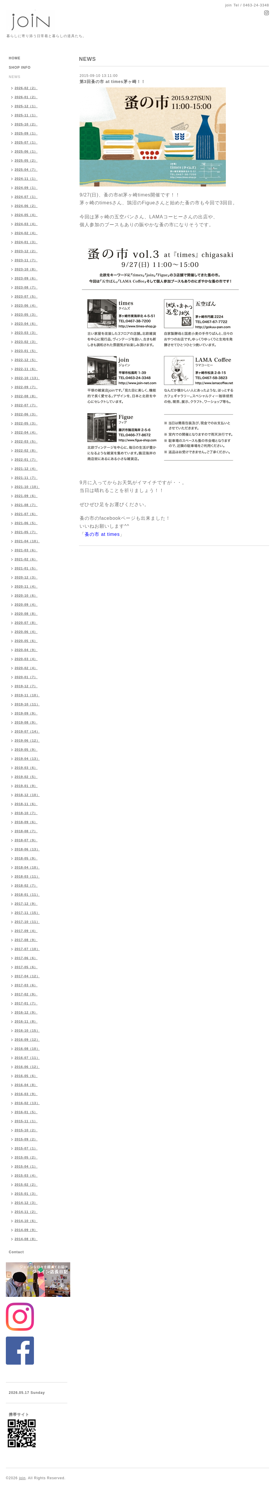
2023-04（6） (26, 323)
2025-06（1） (26, 151)
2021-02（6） (26, 559)
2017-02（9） (26, 994)
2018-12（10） (27, 795)
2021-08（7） (26, 505)
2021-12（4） (26, 468)
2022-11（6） (26, 369)
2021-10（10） (27, 486)
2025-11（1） (26, 115)
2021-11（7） (26, 477)
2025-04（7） (26, 169)
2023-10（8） (26, 269)
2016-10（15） (27, 1030)
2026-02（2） (26, 88)
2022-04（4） (26, 432)
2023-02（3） (26, 341)
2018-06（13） (27, 849)
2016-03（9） (26, 1094)
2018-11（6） (26, 804)
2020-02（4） (26, 668)
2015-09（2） (26, 1139)
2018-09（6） (26, 822)
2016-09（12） (27, 1039)
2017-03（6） (26, 985)
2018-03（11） (27, 876)
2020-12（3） (26, 577)
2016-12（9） (26, 1012)
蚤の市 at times (102, 534)
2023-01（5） (26, 351)
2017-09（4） (26, 931)
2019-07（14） (27, 731)
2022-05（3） (26, 423)
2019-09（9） (26, 713)
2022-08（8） (26, 396)
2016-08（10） (27, 1048)
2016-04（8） (26, 1085)
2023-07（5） (26, 296)
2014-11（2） (26, 1211)
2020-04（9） (26, 650)
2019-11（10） (27, 695)
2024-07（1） (26, 196)
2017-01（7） (26, 1003)
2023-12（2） (26, 251)
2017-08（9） (26, 940)
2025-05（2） (26, 160)
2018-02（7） (26, 885)
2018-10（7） (26, 813)
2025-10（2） (26, 124)
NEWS (14, 77)
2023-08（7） (26, 287)
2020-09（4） (26, 604)
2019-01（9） (26, 786)
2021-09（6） (26, 496)
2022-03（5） (26, 441)
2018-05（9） (26, 858)
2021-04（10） (27, 541)
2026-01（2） (26, 97)
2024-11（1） (26, 178)
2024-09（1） (26, 187)
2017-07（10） (27, 949)
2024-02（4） (26, 233)
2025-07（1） (26, 142)
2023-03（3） (26, 332)
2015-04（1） (26, 1166)
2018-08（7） (26, 831)
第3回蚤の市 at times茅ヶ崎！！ (112, 81)
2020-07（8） (26, 622)
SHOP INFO (20, 67)
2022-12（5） (26, 360)
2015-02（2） (26, 1184)
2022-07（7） (26, 405)
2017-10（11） (27, 921)
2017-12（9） (26, 903)
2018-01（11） (27, 894)
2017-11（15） (27, 912)
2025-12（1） (26, 106)
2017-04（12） (27, 976)
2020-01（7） (26, 677)
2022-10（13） (27, 378)
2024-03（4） (26, 224)
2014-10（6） (26, 1221)
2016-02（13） (27, 1103)
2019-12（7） (26, 686)
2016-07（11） (27, 1057)
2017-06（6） (26, 958)
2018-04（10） (27, 867)
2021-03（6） (26, 550)
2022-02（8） (26, 450)
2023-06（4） (26, 305)
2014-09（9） (26, 1230)
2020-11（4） (26, 586)
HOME (14, 58)
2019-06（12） (27, 740)
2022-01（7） (26, 459)
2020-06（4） (26, 631)
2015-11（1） (26, 1121)
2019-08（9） (26, 722)
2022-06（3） (26, 414)
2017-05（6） (26, 967)
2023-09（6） (26, 278)
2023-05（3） (26, 314)
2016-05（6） (26, 1076)
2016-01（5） (26, 1112)
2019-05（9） (26, 749)
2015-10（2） (26, 1130)
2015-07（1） (26, 1148)
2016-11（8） (26, 1021)
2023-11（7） (26, 260)
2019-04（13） (27, 758)
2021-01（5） (26, 568)
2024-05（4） (26, 215)
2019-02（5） (26, 776)
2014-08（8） (26, 1239)
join (22, 1478)
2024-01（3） (26, 242)
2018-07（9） (26, 840)
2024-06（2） (26, 206)
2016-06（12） (27, 1066)
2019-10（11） (27, 704)
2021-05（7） (26, 532)
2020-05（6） (26, 641)
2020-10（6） (26, 595)
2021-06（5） (26, 523)
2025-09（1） (26, 133)
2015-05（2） (26, 1157)
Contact (16, 1252)
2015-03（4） (26, 1175)
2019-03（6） (26, 767)
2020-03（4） (26, 659)
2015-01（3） (26, 1193)
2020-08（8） (26, 613)
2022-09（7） (26, 387)
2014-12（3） (26, 1202)
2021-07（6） (26, 514)
